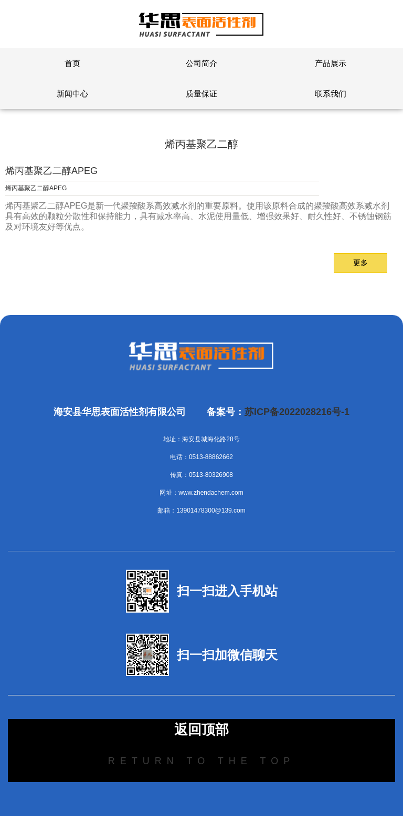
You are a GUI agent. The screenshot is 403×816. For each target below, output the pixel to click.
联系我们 (330, 93)
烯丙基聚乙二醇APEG (51, 171)
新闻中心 (72, 93)
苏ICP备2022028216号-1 (297, 412)
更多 (360, 262)
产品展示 (330, 63)
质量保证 (201, 93)
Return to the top (201, 761)
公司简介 (201, 63)
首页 (72, 63)
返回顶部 (201, 729)
